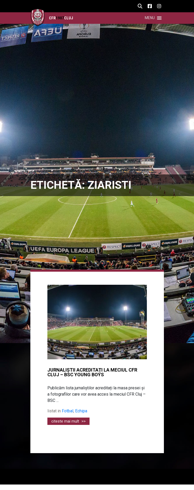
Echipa (81, 410)
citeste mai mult (68, 421)
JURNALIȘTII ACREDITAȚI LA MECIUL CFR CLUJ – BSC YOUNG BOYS (92, 372)
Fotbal (67, 410)
